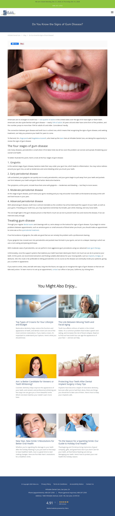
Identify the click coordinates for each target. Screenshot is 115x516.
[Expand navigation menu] (112, 12)
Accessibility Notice (76, 484)
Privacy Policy (46, 484)
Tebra (66, 508)
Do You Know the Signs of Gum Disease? (41, 35)
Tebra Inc (36, 484)
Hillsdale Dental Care (14, 35)
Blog (24, 35)
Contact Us (90, 484)
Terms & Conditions (60, 484)
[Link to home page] (8, 12)
